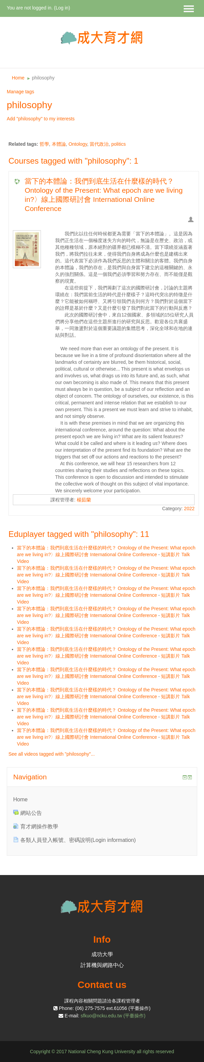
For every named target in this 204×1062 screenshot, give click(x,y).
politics (118, 144)
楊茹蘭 (84, 499)
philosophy (43, 77)
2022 (189, 508)
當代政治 (99, 144)
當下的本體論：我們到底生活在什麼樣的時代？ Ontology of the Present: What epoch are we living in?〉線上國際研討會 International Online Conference (104, 194)
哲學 (44, 144)
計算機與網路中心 (102, 965)
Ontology (77, 144)
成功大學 (102, 954)
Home (18, 77)
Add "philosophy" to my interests (41, 118)
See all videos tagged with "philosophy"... (51, 754)
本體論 (59, 144)
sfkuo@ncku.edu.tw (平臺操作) (113, 1015)
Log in (61, 7)
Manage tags (20, 91)
